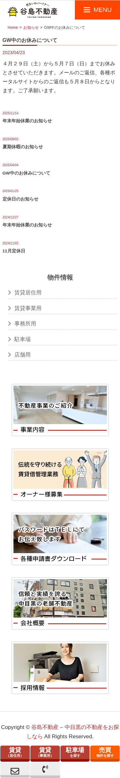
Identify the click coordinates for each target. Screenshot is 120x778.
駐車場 (22, 339)
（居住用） (15, 752)
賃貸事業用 (28, 308)
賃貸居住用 (28, 293)
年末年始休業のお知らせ (27, 121)
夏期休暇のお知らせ (23, 146)
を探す (75, 752)
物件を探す (105, 752)
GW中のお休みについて (26, 173)
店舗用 (22, 355)
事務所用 (25, 324)
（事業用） (45, 752)
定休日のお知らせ (20, 199)
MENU (102, 9)
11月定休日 (14, 251)
